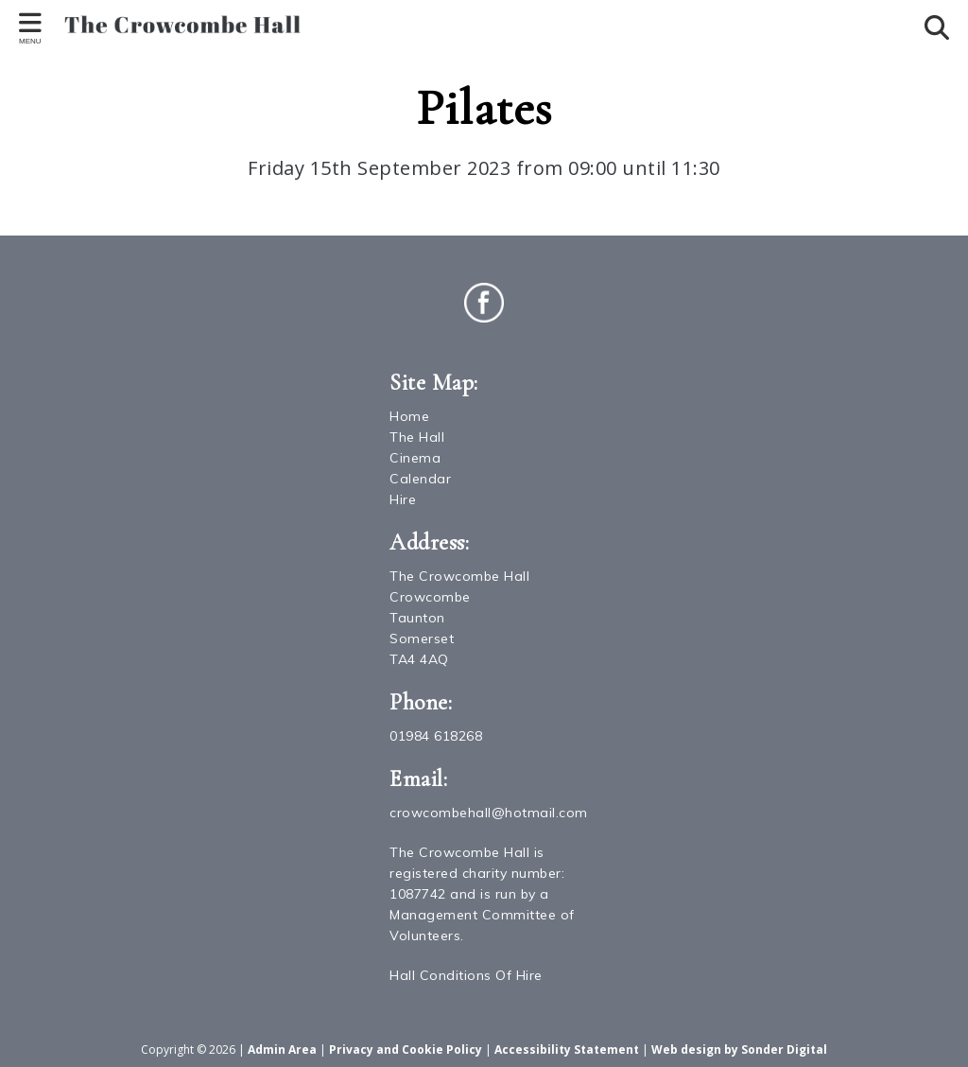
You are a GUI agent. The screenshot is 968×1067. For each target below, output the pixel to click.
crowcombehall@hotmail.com (488, 812)
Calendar (420, 478)
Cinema (415, 457)
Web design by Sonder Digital (739, 1049)
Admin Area (282, 1049)
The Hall (416, 437)
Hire (402, 499)
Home (409, 416)
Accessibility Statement (566, 1049)
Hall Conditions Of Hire (466, 975)
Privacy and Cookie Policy (405, 1049)
